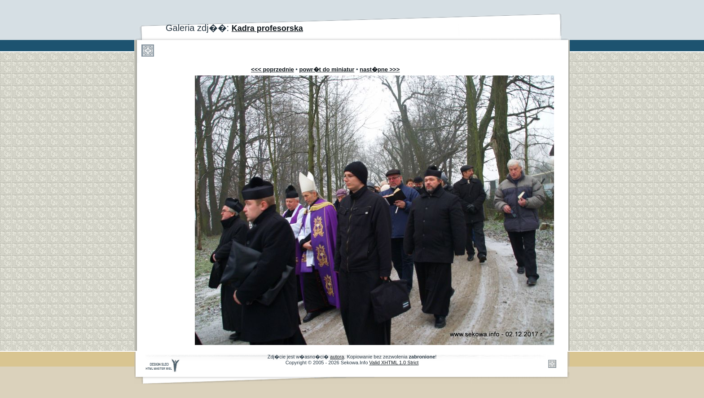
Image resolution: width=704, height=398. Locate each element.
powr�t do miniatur (327, 69)
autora (337, 356)
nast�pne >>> (380, 69)
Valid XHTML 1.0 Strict (393, 362)
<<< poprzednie (272, 69)
